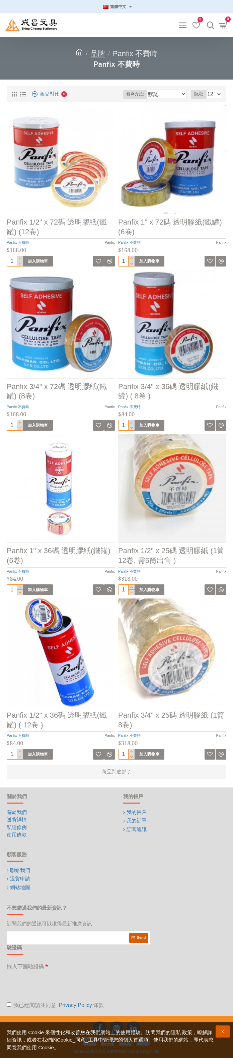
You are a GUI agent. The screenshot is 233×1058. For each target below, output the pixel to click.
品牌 (97, 53)
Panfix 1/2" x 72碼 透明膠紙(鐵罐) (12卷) (57, 227)
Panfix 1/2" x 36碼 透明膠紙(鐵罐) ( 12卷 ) (57, 720)
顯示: (198, 94)
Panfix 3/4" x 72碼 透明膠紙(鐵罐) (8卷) (57, 391)
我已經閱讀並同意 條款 (55, 1005)
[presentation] (57, 985)
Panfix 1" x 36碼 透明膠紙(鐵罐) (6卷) (58, 555)
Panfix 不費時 (18, 242)
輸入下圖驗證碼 (25, 966)
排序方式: (135, 94)
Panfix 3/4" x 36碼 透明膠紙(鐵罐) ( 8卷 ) (168, 391)
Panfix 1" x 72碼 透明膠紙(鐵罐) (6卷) (170, 227)
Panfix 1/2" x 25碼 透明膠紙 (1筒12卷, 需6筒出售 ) (171, 555)
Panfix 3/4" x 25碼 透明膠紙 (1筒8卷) (171, 720)
